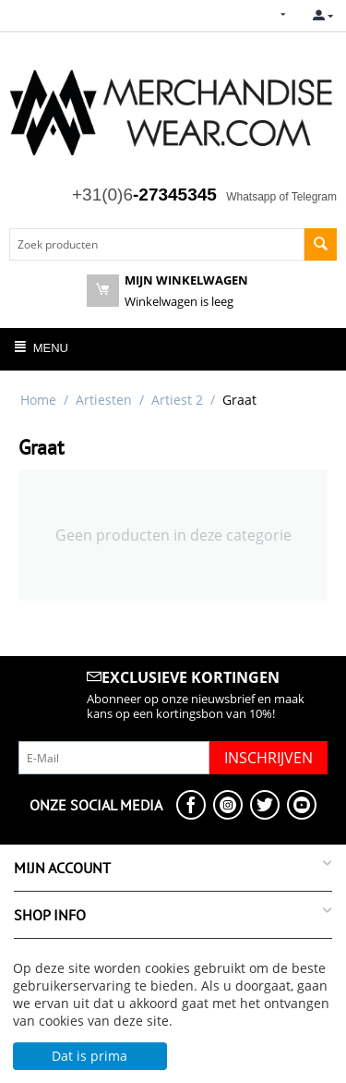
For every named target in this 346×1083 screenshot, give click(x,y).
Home (38, 399)
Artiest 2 (177, 399)
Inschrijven (268, 758)
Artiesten (104, 399)
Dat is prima (89, 1056)
